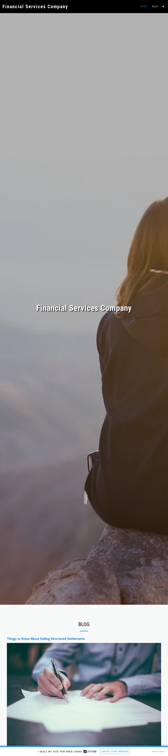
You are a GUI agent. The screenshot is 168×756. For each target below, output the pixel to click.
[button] (163, 6)
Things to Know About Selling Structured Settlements (46, 639)
